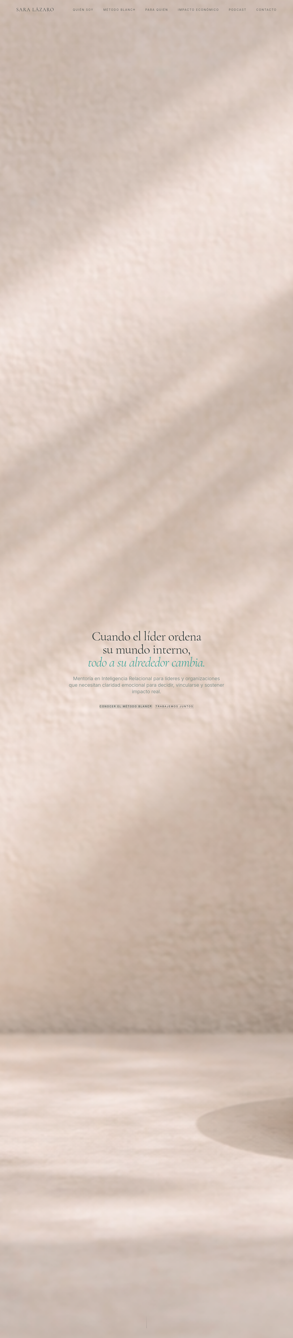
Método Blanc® (119, 9)
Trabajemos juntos (174, 706)
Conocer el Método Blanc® (126, 706)
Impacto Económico (198, 9)
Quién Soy (83, 9)
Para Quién (156, 9)
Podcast (238, 9)
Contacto (266, 9)
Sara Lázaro (35, 10)
